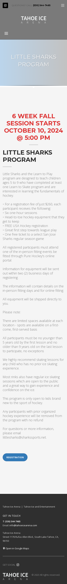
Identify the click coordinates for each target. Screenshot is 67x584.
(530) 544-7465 (41, 5)
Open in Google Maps (16, 548)
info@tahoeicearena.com (23, 525)
